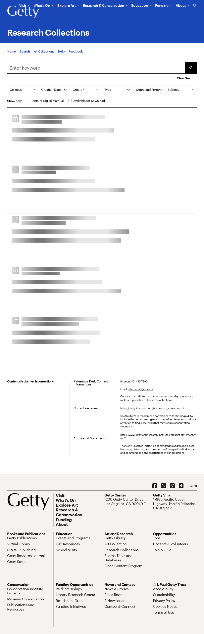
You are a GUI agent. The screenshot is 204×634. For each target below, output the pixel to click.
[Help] (61, 52)
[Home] (11, 52)
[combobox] (96, 68)
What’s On (41, 5)
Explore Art (66, 5)
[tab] (23, 90)
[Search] (25, 52)
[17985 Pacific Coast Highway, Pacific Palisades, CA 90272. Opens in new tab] (175, 503)
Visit (22, 5)
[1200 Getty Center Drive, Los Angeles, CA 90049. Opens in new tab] (126, 501)
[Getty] (23, 12)
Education (139, 5)
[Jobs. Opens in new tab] (157, 538)
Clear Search (186, 78)
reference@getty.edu (140, 389)
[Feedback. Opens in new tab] (76, 52)
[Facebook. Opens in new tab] (154, 486)
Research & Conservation (103, 5)
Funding (161, 5)
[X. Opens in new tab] (163, 486)
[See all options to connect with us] (192, 486)
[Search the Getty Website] (195, 6)
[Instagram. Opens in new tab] (172, 486)
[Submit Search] (191, 68)
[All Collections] (44, 52)
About (181, 5)
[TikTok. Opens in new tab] (181, 486)
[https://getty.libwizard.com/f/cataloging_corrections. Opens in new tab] (152, 408)
